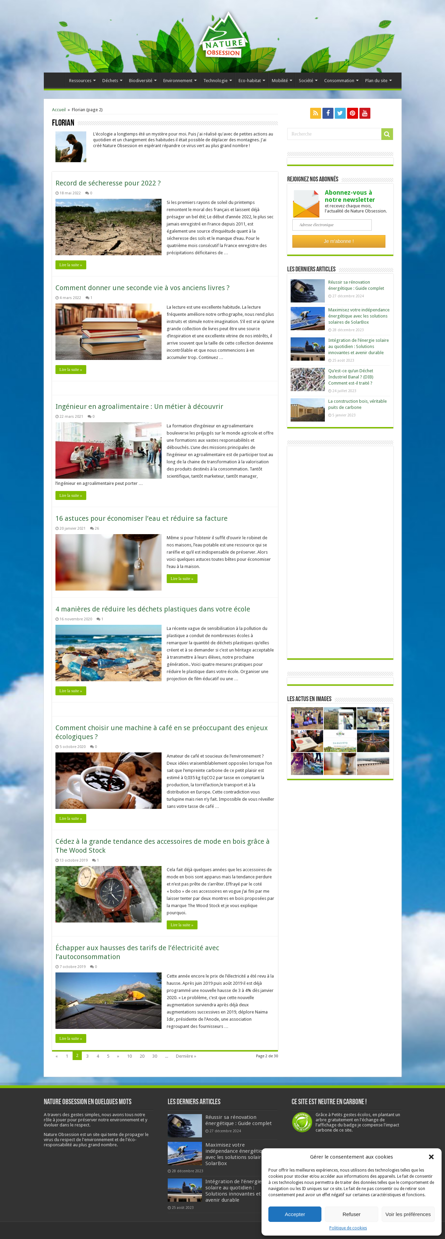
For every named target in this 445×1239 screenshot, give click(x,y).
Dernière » (186, 1056)
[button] (431, 1156)
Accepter (295, 1214)
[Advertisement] (340, 552)
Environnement (177, 80)
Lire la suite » (71, 264)
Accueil (56, 80)
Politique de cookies (348, 1228)
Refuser (352, 1214)
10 (129, 1056)
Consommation (339, 80)
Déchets (110, 80)
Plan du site (376, 80)
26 (97, 528)
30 (154, 1056)
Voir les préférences (408, 1214)
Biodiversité (140, 80)
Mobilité (280, 80)
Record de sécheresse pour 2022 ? (108, 183)
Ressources (80, 80)
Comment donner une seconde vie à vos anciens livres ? (142, 288)
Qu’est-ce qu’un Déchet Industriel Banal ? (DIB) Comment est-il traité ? (350, 377)
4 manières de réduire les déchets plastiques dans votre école (152, 609)
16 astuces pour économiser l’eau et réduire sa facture (141, 518)
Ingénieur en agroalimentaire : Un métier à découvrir (139, 406)
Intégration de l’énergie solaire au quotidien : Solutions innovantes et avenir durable (358, 346)
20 (142, 1056)
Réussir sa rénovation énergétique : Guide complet (238, 1120)
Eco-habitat (250, 80)
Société (306, 80)
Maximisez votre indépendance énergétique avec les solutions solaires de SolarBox (359, 316)
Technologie (215, 80)
